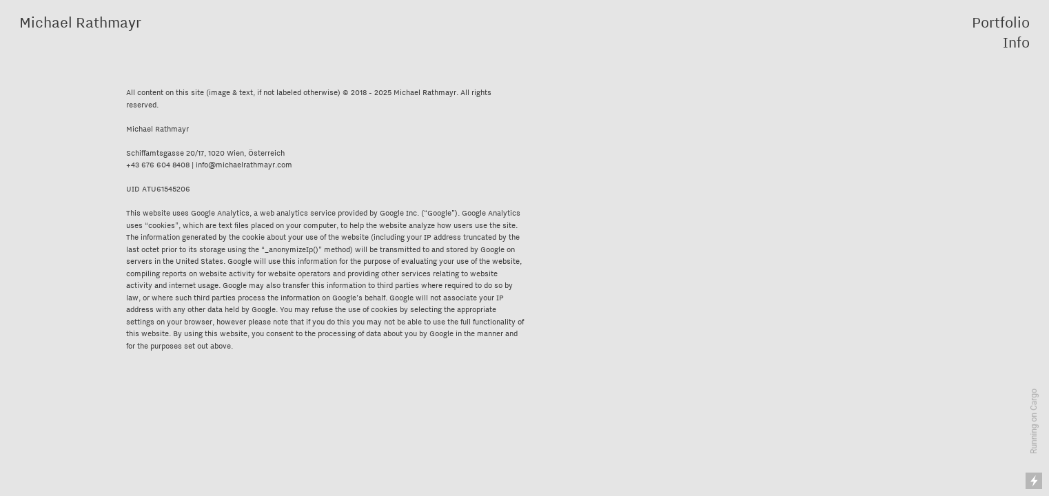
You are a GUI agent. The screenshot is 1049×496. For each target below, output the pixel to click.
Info (1016, 42)
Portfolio (1001, 22)
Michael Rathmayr (80, 22)
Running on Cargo (1034, 421)
